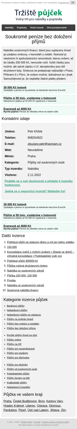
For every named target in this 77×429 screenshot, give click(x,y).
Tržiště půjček (26, 422)
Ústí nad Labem (38, 410)
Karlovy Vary (54, 401)
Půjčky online (14, 339)
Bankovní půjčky (16, 306)
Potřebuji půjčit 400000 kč (22, 260)
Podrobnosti (63, 3)
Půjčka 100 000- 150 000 (22, 275)
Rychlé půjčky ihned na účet (22, 335)
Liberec (30, 405)
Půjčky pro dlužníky (17, 364)
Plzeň (22, 410)
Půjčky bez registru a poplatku (23, 323)
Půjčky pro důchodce (18, 357)
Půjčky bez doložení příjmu (21, 328)
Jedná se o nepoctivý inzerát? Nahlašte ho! (35, 191)
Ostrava (42, 405)
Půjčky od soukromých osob (22, 369)
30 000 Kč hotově (15, 87)
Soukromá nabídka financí (22, 290)
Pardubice (10, 410)
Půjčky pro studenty (17, 353)
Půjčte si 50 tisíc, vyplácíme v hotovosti (30, 98)
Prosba (11, 280)
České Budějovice (25, 401)
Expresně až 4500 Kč (17, 108)
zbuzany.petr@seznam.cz (45, 144)
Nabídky (9, 27)
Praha (7, 401)
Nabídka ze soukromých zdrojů (25, 270)
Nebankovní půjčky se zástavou (24, 314)
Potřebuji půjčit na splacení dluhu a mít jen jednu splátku (40, 242)
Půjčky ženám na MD (18, 378)
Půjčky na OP (14, 344)
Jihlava (54, 410)
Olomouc (55, 405)
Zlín (63, 410)
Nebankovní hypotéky (18, 387)
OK (72, 2)
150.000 (12, 247)
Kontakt (37, 422)
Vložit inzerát (36, 27)
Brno (41, 401)
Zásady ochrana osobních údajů (55, 422)
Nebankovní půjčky (17, 310)
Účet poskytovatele (57, 27)
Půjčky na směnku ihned (20, 319)
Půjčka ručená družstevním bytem (27, 265)
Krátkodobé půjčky (17, 382)
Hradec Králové (14, 405)
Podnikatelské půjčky (18, 373)
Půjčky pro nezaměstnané (21, 348)
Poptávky (22, 27)
